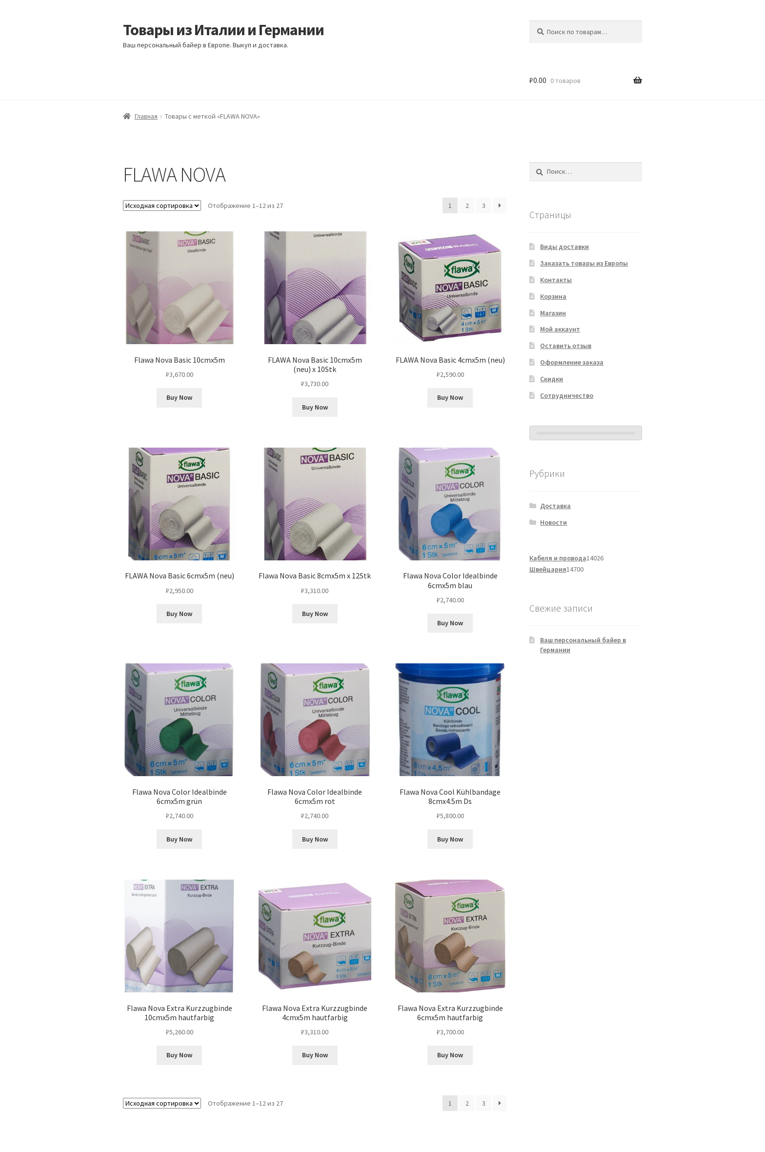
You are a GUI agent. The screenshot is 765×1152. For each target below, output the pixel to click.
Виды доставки (564, 246)
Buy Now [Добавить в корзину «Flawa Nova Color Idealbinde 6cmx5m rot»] (315, 839)
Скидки (551, 378)
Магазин (553, 313)
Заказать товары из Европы (584, 263)
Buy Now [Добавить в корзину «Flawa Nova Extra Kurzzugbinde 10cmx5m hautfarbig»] (179, 1054)
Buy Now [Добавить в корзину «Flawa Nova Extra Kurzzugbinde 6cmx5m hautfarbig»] (450, 1054)
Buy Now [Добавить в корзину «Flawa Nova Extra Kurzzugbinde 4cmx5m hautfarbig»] (315, 1054)
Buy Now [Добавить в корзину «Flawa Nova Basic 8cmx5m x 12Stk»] (315, 613)
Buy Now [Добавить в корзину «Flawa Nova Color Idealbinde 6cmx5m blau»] (450, 622)
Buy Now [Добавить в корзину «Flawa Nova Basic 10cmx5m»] (179, 397)
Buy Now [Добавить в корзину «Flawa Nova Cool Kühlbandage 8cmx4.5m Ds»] (450, 839)
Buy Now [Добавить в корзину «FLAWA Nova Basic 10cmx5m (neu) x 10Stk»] (315, 407)
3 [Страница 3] (483, 205)
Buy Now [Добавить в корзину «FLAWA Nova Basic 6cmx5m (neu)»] (179, 613)
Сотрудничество (566, 395)
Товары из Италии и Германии (223, 30)
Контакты (556, 279)
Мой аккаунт (560, 329)
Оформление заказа (572, 362)
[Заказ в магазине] (162, 205)
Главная (146, 116)
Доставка (555, 505)
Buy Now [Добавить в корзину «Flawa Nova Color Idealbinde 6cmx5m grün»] (179, 839)
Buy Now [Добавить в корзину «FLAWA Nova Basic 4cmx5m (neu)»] (450, 397)
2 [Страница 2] (467, 205)
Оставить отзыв (565, 345)
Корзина (553, 296)
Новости (553, 522)
